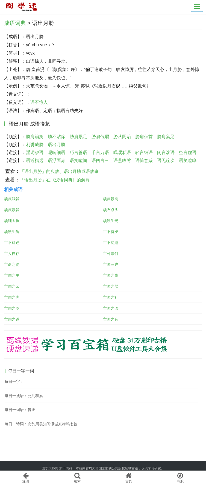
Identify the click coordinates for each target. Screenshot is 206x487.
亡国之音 (110, 319)
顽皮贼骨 (11, 198)
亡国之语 (110, 308)
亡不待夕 (110, 231)
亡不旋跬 (11, 242)
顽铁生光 (110, 220)
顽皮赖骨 (11, 209)
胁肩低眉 (100, 136)
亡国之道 (11, 319)
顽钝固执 (11, 220)
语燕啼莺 (122, 160)
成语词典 (15, 23)
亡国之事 (110, 275)
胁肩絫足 (166, 136)
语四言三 (100, 160)
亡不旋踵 (110, 242)
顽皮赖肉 (110, 198)
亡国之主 (11, 275)
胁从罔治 (122, 136)
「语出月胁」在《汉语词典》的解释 (55, 180)
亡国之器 (110, 286)
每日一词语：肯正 (20, 410)
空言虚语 (187, 152)
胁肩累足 (78, 136)
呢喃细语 (56, 152)
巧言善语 (78, 152)
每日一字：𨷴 (14, 381)
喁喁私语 (122, 152)
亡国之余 (11, 286)
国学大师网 (50, 468)
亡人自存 (11, 253)
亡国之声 (11, 297)
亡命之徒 (11, 264)
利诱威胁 (34, 144)
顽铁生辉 (11, 231)
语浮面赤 (56, 160)
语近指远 (34, 160)
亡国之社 (110, 297)
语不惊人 (39, 102)
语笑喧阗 (78, 160)
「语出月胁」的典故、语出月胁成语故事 (59, 171)
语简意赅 (144, 160)
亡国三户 (110, 264)
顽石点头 (110, 209)
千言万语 (100, 152)
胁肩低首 (144, 136)
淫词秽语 (34, 152)
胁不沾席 (56, 136)
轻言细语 (144, 152)
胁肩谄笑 (34, 136)
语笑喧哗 (187, 160)
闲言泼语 (166, 152)
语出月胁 (56, 144)
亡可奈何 (110, 253)
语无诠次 (166, 160)
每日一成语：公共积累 (24, 396)
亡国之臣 (11, 308)
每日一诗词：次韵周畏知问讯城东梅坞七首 (41, 424)
